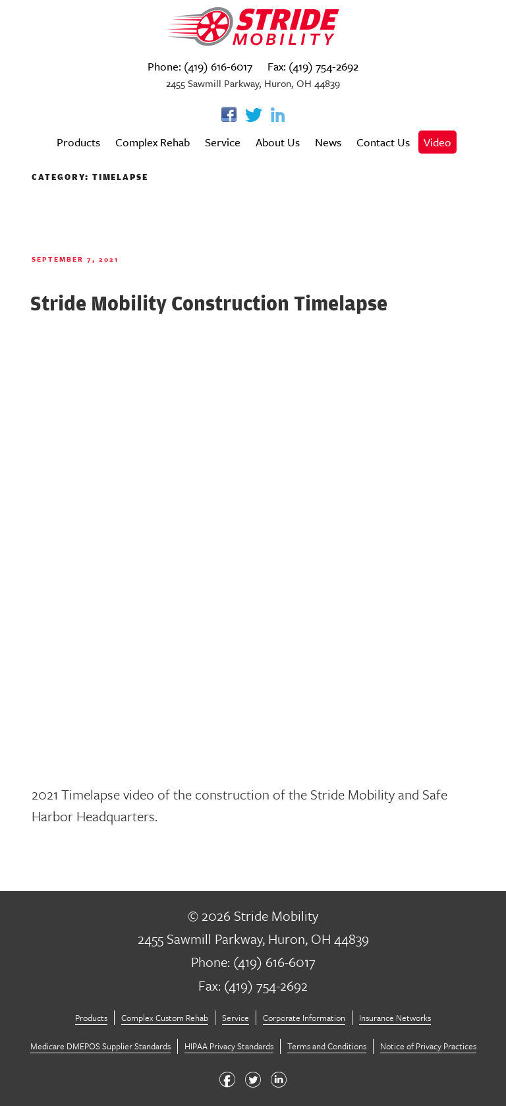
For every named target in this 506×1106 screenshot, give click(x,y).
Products (78, 142)
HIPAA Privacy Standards (228, 1046)
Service (222, 142)
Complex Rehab (152, 142)
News (328, 142)
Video (437, 142)
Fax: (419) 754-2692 (312, 66)
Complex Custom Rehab (164, 1017)
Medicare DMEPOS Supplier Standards (100, 1046)
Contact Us (383, 142)
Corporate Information (304, 1017)
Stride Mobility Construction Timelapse (208, 303)
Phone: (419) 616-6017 (200, 66)
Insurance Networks (395, 1017)
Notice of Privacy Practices (428, 1046)
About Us (278, 142)
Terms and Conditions (326, 1046)
